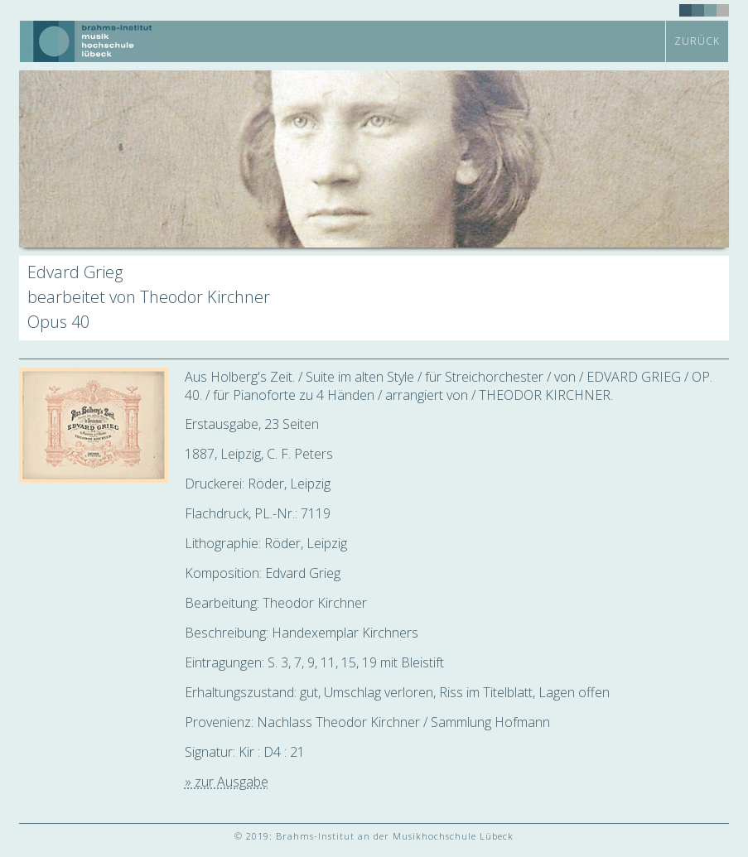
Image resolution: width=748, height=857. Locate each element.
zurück (697, 41)
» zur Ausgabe (226, 782)
